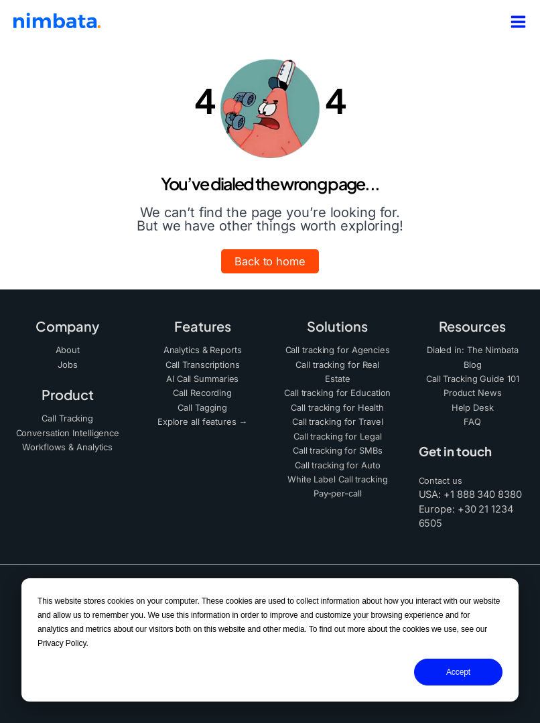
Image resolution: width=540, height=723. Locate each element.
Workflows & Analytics (68, 444)
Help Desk (472, 404)
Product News (472, 390)
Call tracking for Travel (337, 418)
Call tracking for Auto (338, 459)
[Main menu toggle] (514, 22)
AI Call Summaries (203, 377)
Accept (458, 672)
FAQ (472, 418)
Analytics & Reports (202, 349)
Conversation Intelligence (68, 430)
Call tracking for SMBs (338, 445)
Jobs (68, 363)
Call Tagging (202, 404)
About (68, 349)
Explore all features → (202, 418)
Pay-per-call (337, 486)
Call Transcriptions (202, 363)
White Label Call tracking (337, 473)
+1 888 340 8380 (483, 490)
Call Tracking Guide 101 (472, 377)
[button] (270, 261)
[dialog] (270, 640)
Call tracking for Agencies (337, 349)
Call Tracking (67, 416)
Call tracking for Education (337, 390)
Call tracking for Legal (337, 432)
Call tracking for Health (337, 404)
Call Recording (203, 390)
